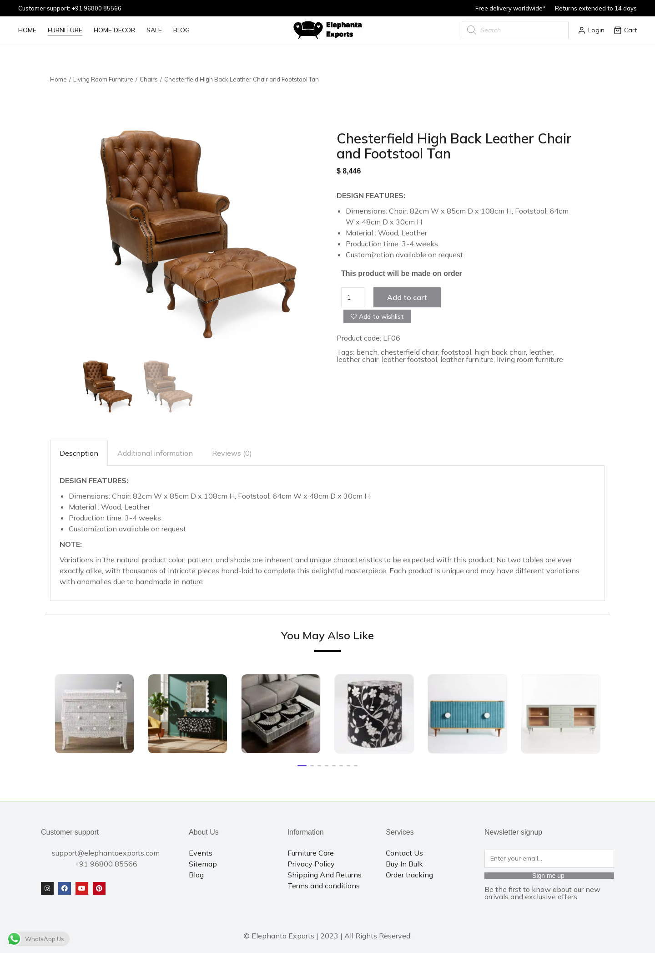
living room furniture (530, 359)
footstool (456, 352)
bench (367, 352)
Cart (625, 30)
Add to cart (407, 297)
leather (541, 352)
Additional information (155, 453)
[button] (302, 765)
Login (591, 30)
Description (79, 453)
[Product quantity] (352, 297)
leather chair (357, 359)
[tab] (79, 453)
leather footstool (409, 359)
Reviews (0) (232, 453)
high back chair (500, 352)
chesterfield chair (409, 352)
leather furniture (467, 359)
